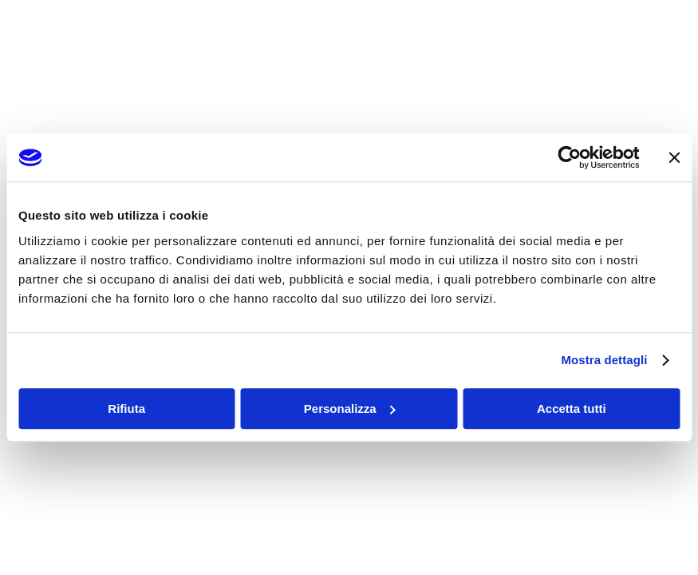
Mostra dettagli (604, 360)
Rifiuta (126, 408)
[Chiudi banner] (674, 157)
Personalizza (350, 408)
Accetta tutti (571, 408)
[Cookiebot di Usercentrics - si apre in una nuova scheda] (569, 157)
